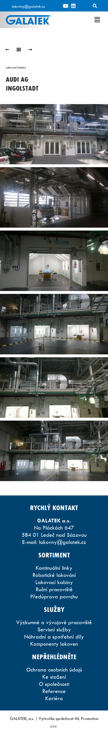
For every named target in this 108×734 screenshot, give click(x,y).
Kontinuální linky (54, 568)
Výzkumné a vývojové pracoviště (54, 622)
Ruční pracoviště (54, 589)
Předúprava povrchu (54, 596)
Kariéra (54, 698)
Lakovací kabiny (16, 67)
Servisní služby (54, 629)
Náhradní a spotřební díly (54, 636)
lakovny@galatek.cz (28, 6)
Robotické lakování (54, 575)
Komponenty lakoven (54, 644)
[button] (97, 19)
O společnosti (54, 684)
